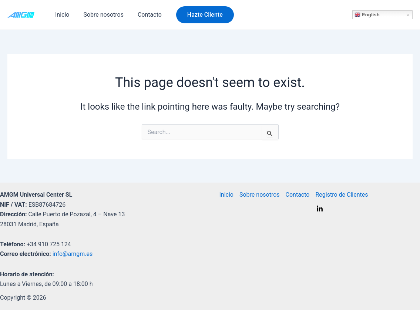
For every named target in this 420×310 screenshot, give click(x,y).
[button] (198, 14)
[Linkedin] (319, 209)
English (367, 15)
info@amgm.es (73, 253)
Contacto (144, 14)
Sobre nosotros (100, 14)
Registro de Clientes (341, 194)
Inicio (61, 14)
